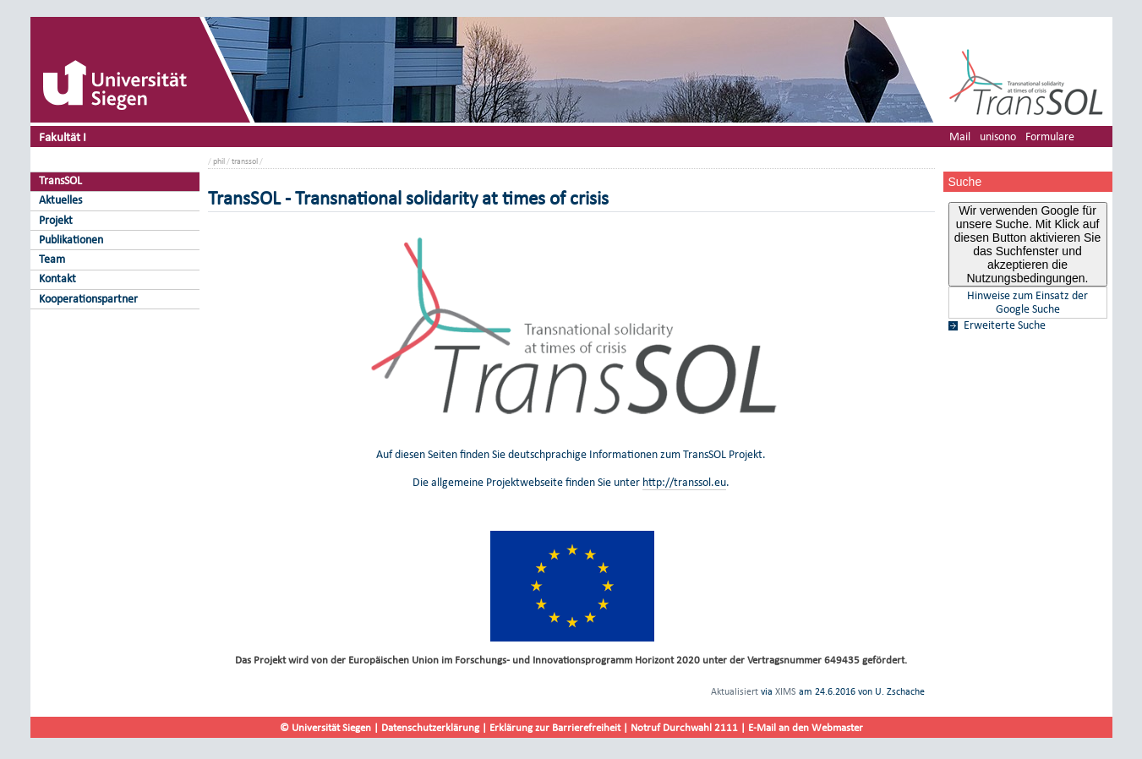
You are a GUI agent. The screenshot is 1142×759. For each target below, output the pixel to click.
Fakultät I (62, 136)
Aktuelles (60, 200)
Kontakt (57, 278)
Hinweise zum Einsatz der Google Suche (1027, 302)
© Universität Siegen (325, 727)
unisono (998, 136)
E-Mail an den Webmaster (805, 727)
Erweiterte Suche (1005, 325)
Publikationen (71, 239)
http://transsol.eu (684, 482)
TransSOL (60, 180)
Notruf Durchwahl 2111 (684, 727)
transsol (245, 161)
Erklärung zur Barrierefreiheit (554, 727)
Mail (959, 136)
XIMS (785, 691)
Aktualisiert (734, 691)
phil (219, 161)
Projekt (56, 220)
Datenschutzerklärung (430, 727)
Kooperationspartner (88, 299)
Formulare (1049, 136)
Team (52, 259)
